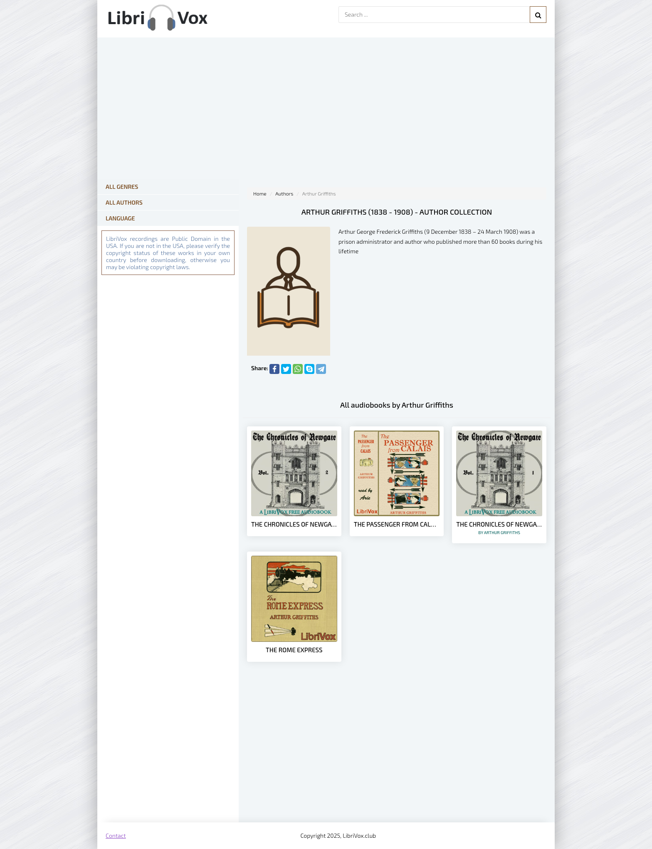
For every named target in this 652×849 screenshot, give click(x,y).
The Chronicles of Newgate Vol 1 (499, 527)
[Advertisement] (397, 756)
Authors (284, 193)
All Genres (122, 186)
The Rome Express (294, 649)
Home (260, 193)
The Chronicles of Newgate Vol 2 (294, 524)
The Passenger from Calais (397, 524)
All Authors (124, 202)
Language (120, 218)
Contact (116, 835)
